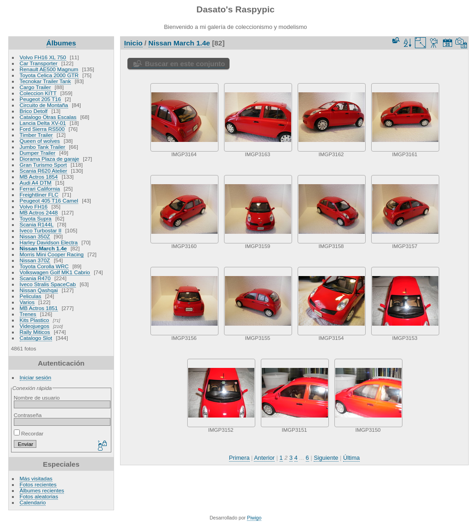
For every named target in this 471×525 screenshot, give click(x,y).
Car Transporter (38, 63)
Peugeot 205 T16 (40, 99)
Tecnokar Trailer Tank (45, 81)
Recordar (29, 433)
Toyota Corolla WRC (44, 266)
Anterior (264, 457)
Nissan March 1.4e (43, 248)
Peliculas (30, 296)
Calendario (33, 502)
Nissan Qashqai (39, 290)
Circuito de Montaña (44, 105)
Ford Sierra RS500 (42, 129)
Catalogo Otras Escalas (48, 117)
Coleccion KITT (38, 93)
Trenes (28, 314)
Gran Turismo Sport (43, 165)
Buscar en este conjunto (185, 64)
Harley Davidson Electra (49, 242)
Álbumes (61, 43)
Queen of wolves (40, 141)
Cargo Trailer (35, 87)
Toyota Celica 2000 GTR (49, 75)
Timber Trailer (36, 135)
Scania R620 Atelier (43, 171)
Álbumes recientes (42, 490)
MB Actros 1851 (39, 308)
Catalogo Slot (36, 338)
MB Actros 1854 (39, 177)
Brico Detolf (34, 111)
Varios (27, 302)
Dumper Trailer (38, 153)
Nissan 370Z (35, 260)
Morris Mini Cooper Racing (52, 254)
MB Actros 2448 (39, 212)
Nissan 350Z (35, 236)
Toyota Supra (36, 218)
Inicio (133, 43)
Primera (239, 457)
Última (351, 457)
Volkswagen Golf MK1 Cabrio (55, 272)
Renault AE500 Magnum (49, 69)
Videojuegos (35, 326)
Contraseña (28, 415)
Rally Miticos (35, 332)
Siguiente (326, 457)
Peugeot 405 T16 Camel (49, 200)
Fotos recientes (38, 484)
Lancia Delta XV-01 (43, 123)
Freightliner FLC (39, 195)
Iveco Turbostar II (41, 230)
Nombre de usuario (37, 398)
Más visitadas (36, 478)
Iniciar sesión (36, 377)
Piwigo (254, 517)
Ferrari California (40, 189)
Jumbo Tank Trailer (42, 147)
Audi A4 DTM (36, 183)
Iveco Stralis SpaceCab (48, 284)
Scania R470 (35, 278)
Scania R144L (36, 224)
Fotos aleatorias (39, 496)
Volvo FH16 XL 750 (43, 57)
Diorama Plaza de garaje (50, 159)
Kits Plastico (34, 320)
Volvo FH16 (34, 206)
